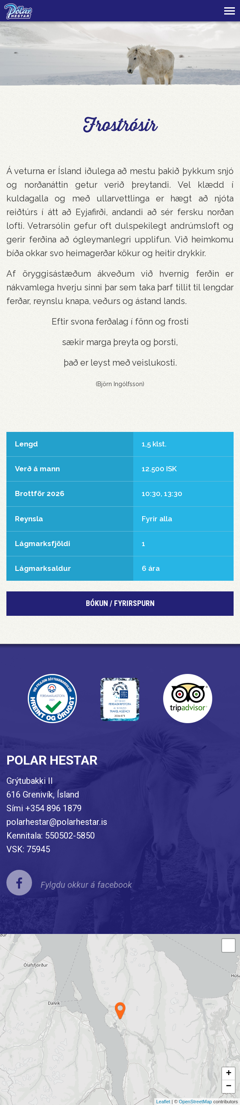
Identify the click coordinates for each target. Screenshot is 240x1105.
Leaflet (163, 1101)
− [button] (228, 1086)
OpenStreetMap (195, 1101)
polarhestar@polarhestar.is (56, 822)
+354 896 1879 (53, 808)
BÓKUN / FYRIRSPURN (120, 603)
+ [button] (228, 1073)
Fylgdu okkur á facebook (86, 885)
